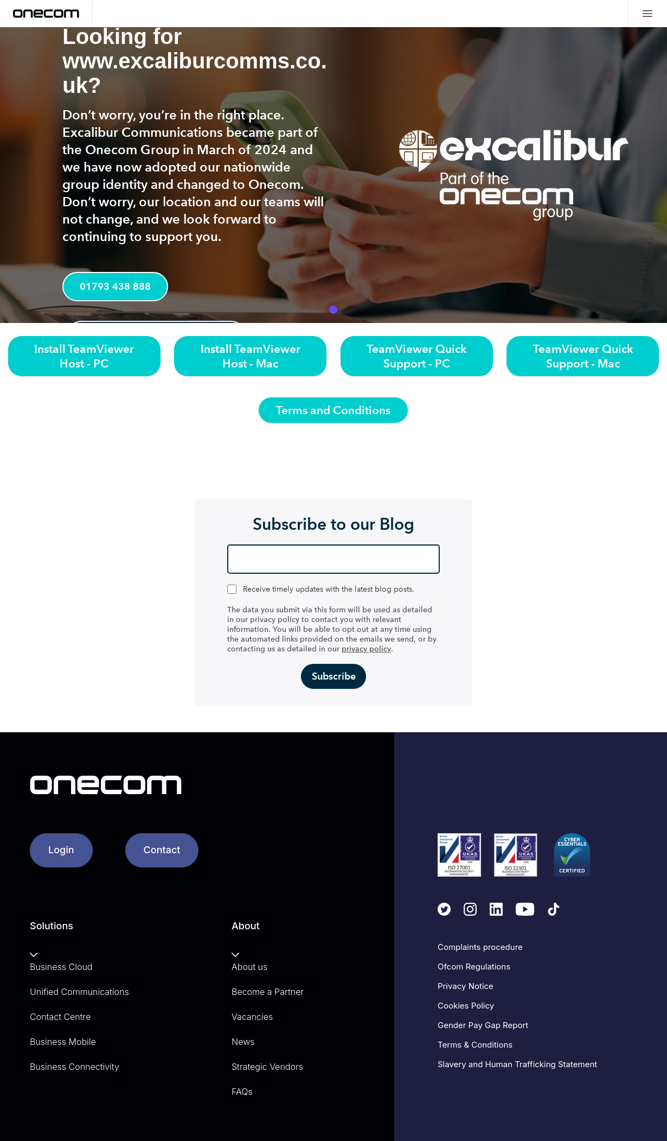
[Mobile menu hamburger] (647, 13)
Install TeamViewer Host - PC (84, 356)
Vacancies (252, 1016)
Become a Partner (268, 991)
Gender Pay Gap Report (483, 1025)
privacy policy (366, 649)
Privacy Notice (465, 986)
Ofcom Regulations (474, 966)
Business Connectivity (74, 1066)
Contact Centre (60, 1016)
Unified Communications (79, 991)
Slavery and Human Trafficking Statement (517, 1064)
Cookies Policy (466, 1005)
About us (249, 966)
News (243, 1041)
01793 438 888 (116, 287)
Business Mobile (63, 1041)
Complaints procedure (480, 947)
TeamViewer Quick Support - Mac (583, 356)
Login (61, 849)
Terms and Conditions (333, 410)
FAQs (242, 1091)
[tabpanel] (333, 175)
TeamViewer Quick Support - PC (416, 356)
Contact (162, 849)
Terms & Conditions (475, 1044)
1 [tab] (333, 310)
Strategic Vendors (267, 1066)
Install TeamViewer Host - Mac (250, 356)
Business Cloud (61, 966)
